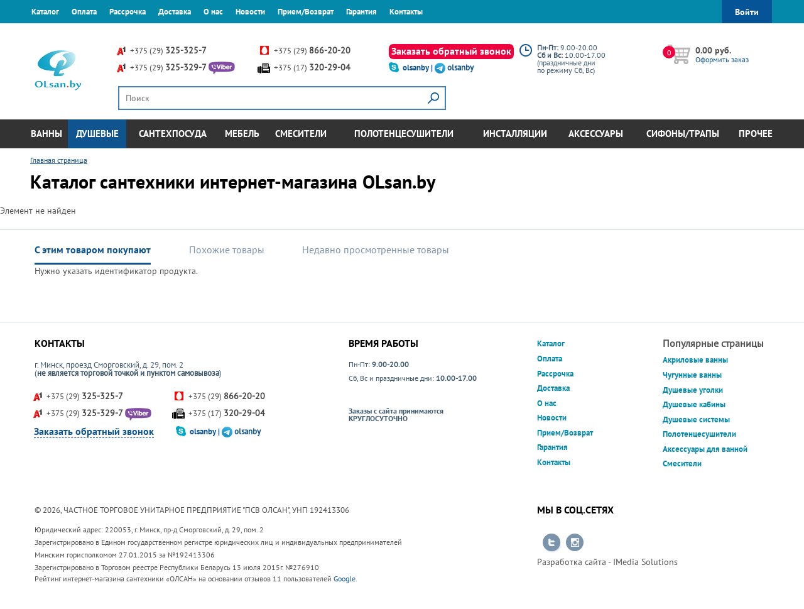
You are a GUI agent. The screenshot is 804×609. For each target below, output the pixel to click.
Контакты (406, 11)
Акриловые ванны (695, 359)
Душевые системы (696, 419)
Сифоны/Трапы (682, 134)
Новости (250, 11)
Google (345, 578)
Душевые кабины (694, 404)
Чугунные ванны (692, 375)
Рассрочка (127, 11)
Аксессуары (595, 134)
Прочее (756, 134)
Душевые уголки (693, 390)
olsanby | (419, 67)
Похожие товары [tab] (226, 249)
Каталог (45, 11)
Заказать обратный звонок (451, 51)
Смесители (301, 134)
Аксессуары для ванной (705, 449)
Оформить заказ (722, 59)
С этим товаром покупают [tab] (93, 249)
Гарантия (361, 11)
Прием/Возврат (306, 11)
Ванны (46, 134)
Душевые (97, 134)
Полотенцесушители (404, 134)
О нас (213, 11)
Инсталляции (515, 134)
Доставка (174, 11)
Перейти (551, 543)
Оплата (84, 11)
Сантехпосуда (173, 134)
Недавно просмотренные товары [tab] (375, 249)
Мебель (242, 134)
